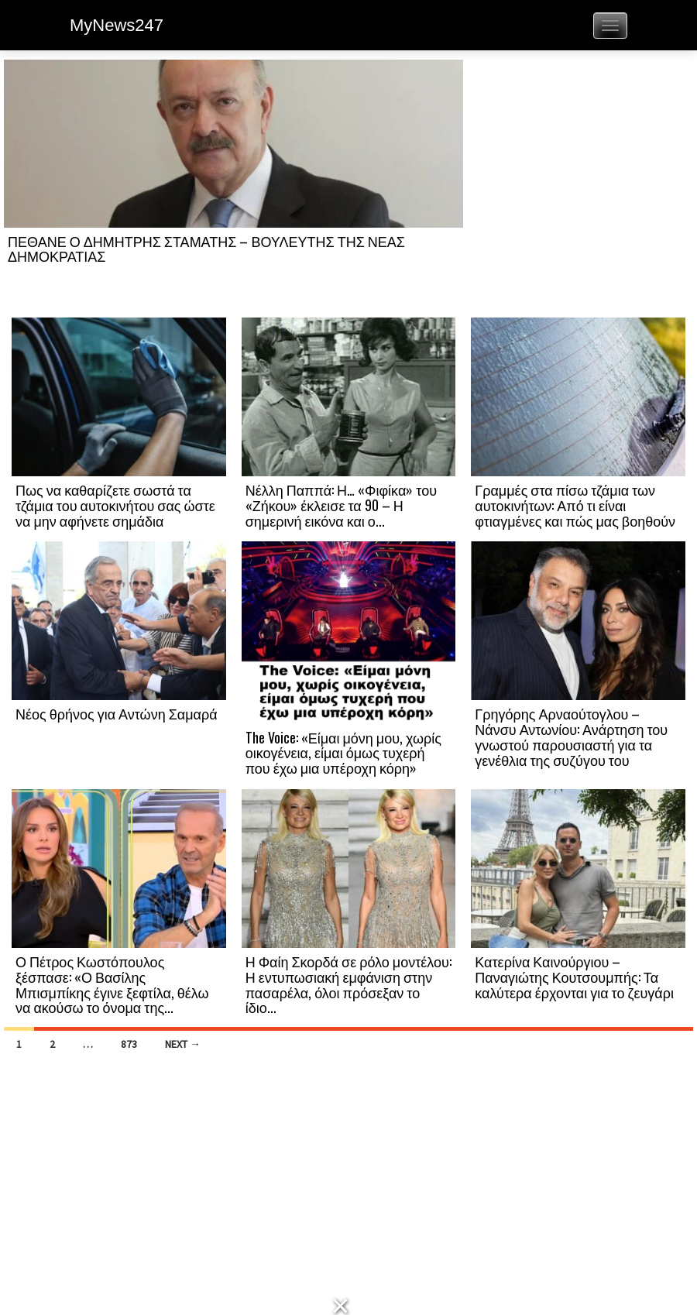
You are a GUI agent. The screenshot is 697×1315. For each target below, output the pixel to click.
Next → (183, 1044)
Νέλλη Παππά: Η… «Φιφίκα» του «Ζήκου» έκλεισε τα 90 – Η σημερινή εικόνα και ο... (341, 504)
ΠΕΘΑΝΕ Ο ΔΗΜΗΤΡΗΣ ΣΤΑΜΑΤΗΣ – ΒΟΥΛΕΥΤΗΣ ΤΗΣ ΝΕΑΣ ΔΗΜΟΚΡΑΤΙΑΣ (206, 248)
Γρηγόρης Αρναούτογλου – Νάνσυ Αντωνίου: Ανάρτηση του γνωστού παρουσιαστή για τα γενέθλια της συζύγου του (571, 736)
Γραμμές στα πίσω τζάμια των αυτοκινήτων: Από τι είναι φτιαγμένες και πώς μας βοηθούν (575, 504)
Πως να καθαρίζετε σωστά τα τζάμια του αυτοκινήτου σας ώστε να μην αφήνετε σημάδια (115, 504)
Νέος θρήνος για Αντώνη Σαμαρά (116, 713)
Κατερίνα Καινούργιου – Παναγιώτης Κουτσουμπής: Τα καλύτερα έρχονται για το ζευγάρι (574, 976)
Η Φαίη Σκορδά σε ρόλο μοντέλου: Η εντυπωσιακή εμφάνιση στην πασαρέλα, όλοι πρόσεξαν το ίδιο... (348, 984)
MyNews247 (116, 25)
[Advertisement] (578, 187)
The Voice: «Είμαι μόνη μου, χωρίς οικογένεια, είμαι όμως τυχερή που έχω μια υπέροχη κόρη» (343, 752)
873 (129, 1044)
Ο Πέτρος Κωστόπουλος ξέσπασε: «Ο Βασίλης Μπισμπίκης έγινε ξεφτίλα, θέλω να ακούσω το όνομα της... (112, 984)
